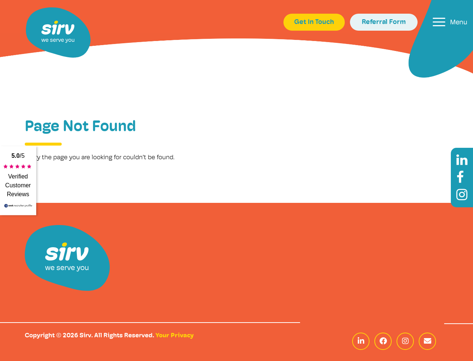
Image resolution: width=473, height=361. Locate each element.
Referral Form (384, 22)
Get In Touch (314, 22)
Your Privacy (175, 336)
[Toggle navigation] (450, 22)
